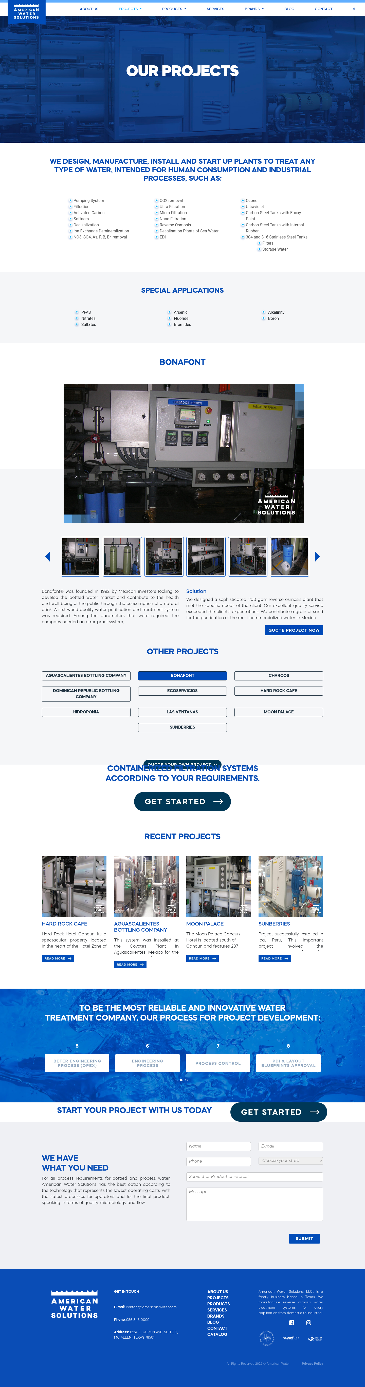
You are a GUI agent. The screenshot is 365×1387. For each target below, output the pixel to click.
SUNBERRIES (182, 728)
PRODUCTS (172, 9)
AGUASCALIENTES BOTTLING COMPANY (86, 676)
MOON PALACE (279, 712)
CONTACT (324, 9)
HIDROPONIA (86, 712)
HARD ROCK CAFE (279, 691)
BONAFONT (182, 676)
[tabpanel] (77, 1055)
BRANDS (253, 9)
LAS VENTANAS (182, 712)
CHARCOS (279, 676)
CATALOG (217, 1335)
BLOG (289, 9)
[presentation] (248, 1239)
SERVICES (215, 9)
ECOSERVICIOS (182, 691)
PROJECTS (129, 9)
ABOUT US (89, 9)
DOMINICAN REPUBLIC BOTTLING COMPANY (86, 694)
